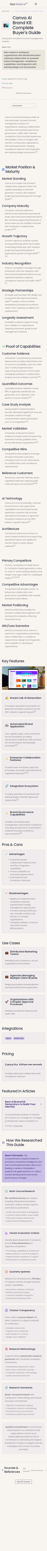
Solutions (6, 11)
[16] (18, 577)
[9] (16, 577)
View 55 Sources (23, 1481)
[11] (36, 152)
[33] (16, 745)
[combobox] (23, 105)
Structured (18, 1126)
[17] (38, 253)
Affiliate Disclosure (23, 93)
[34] (14, 229)
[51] (30, 397)
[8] (40, 280)
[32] (26, 421)
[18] (6, 256)
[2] (13, 577)
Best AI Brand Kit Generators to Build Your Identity (23, 1104)
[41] (10, 199)
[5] (14, 546)
